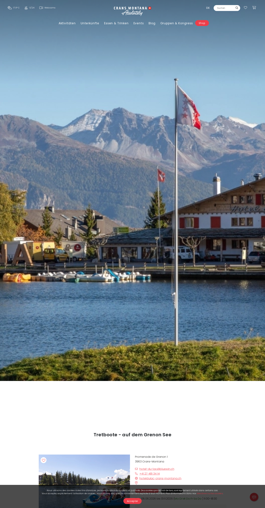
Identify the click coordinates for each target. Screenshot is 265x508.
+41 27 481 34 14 (147, 474)
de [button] (208, 8)
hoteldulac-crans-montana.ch (158, 478)
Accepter (132, 501)
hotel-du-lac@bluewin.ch (154, 469)
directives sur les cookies (210, 493)
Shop (202, 23)
